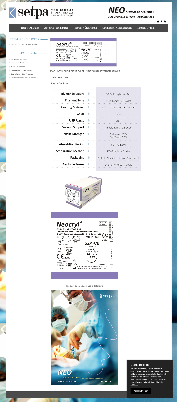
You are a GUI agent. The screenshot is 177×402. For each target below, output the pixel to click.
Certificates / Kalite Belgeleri (117, 27)
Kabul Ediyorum (141, 391)
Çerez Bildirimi (140, 365)
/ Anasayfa (30, 27)
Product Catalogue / (77, 285)
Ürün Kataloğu (95, 285)
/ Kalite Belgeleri (21, 70)
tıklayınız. (134, 385)
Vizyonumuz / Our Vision (19, 59)
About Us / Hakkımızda (56, 27)
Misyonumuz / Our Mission (19, 63)
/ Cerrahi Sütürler (24, 44)
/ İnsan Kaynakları (23, 78)
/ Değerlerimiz (18, 66)
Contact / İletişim (146, 27)
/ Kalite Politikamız (22, 74)
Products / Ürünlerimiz (85, 27)
